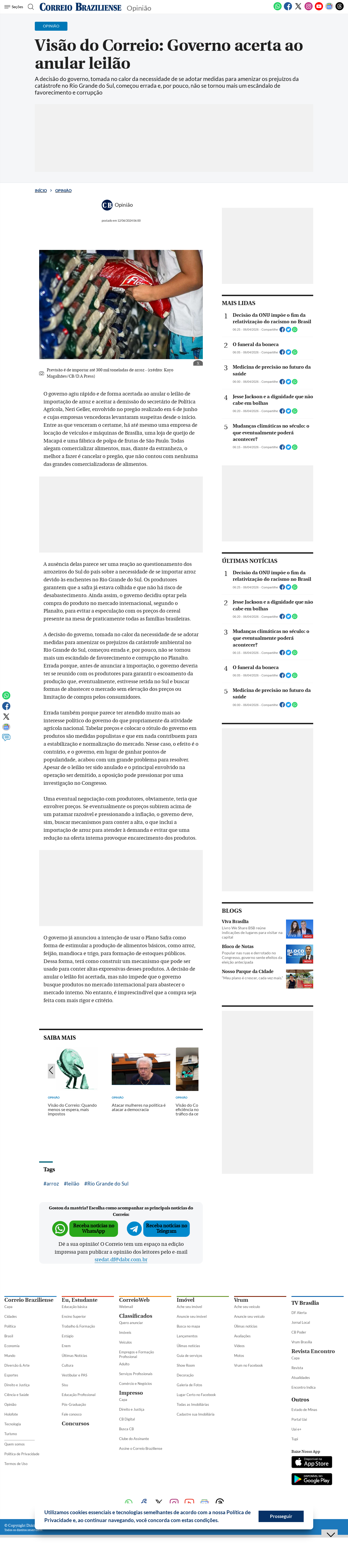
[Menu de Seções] (14, 6)
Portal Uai (299, 1419)
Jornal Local (300, 1322)
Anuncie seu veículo (249, 1316)
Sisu (65, 1385)
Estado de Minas (304, 1409)
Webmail (126, 1306)
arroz (52, 1183)
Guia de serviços (189, 1355)
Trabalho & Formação (78, 1326)
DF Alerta (299, 1312)
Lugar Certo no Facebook (196, 1394)
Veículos (125, 1342)
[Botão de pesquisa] (30, 6)
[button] (221, 1521)
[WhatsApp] (278, 9)
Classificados (135, 1316)
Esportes (11, 1375)
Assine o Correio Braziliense (140, 1448)
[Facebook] (288, 9)
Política (10, 1326)
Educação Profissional (78, 1394)
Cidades (10, 1316)
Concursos (75, 1423)
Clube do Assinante (134, 1438)
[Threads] (339, 9)
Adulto (124, 1364)
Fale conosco (72, 1414)
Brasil (8, 1336)
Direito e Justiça (17, 1385)
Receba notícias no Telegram (166, 1228)
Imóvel (185, 1300)
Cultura (67, 1365)
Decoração (185, 1375)
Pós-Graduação (74, 1404)
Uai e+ (296, 1429)
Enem (66, 1346)
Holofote (11, 1414)
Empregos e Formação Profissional (136, 1354)
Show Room (186, 1365)
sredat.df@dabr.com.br (121, 1260)
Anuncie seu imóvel (192, 1316)
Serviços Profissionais (136, 1374)
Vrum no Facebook (248, 1365)
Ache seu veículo (247, 1306)
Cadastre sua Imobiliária (196, 1414)
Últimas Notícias (74, 1355)
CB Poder (298, 1332)
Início (41, 190)
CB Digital (127, 1419)
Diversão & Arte (17, 1365)
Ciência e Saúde (16, 1394)
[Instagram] (308, 9)
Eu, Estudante (79, 1300)
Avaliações (242, 1336)
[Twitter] (298, 9)
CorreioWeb (134, 1300)
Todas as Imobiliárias (193, 1404)
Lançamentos (187, 1336)
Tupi (294, 1439)
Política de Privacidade (21, 1454)
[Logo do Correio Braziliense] (80, 6)
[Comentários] (6, 740)
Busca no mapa (188, 1326)
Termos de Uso (15, 1463)
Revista (297, 1368)
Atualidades (300, 1377)
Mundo (9, 1355)
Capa (8, 1306)
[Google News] (329, 9)
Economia (12, 1346)
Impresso (131, 1393)
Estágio (67, 1336)
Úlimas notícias (188, 1346)
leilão (73, 1183)
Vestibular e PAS (74, 1375)
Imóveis (125, 1332)
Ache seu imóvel (189, 1306)
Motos (239, 1355)
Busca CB (126, 1429)
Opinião (63, 190)
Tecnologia (12, 1424)
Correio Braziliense (28, 1300)
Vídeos (239, 1346)
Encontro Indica (303, 1387)
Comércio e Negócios (135, 1383)
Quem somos (14, 1444)
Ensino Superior (74, 1316)
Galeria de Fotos (189, 1385)
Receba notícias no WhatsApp (93, 1228)
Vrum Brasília (301, 1342)
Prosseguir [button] (281, 1516)
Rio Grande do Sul (108, 1183)
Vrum (241, 1300)
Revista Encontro (313, 1351)
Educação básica (74, 1306)
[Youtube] (319, 9)
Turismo (10, 1434)
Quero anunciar (131, 1323)
